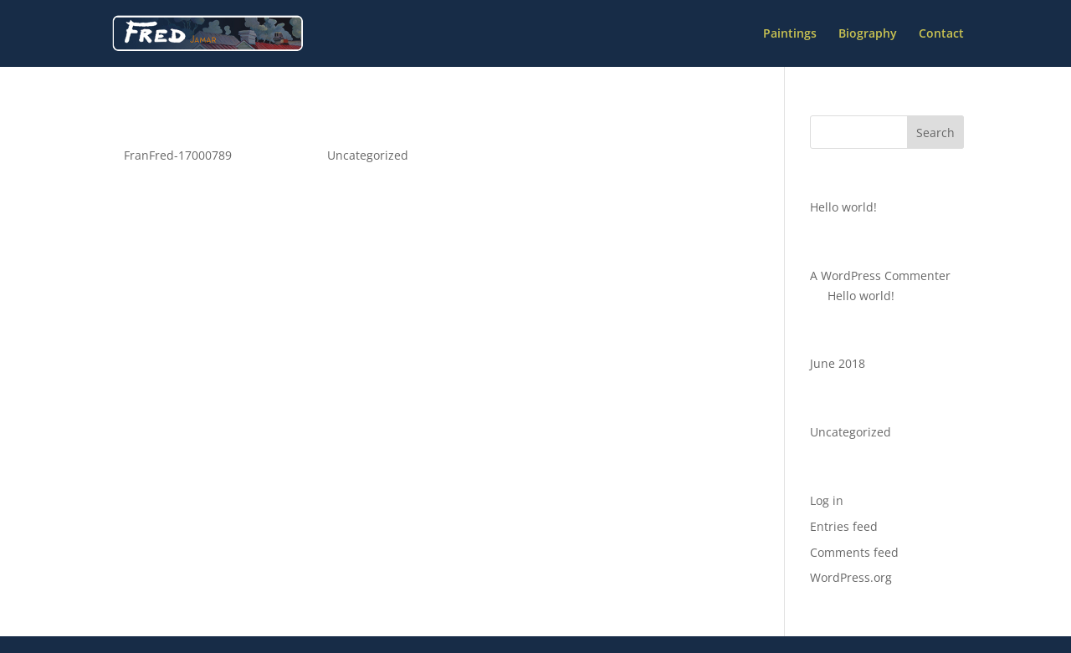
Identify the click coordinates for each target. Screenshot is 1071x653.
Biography (867, 34)
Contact (941, 34)
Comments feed (854, 552)
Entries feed (844, 526)
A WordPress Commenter (880, 275)
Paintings (790, 34)
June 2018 (837, 363)
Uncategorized (367, 155)
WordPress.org (851, 577)
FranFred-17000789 (178, 155)
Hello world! (169, 126)
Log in (826, 500)
